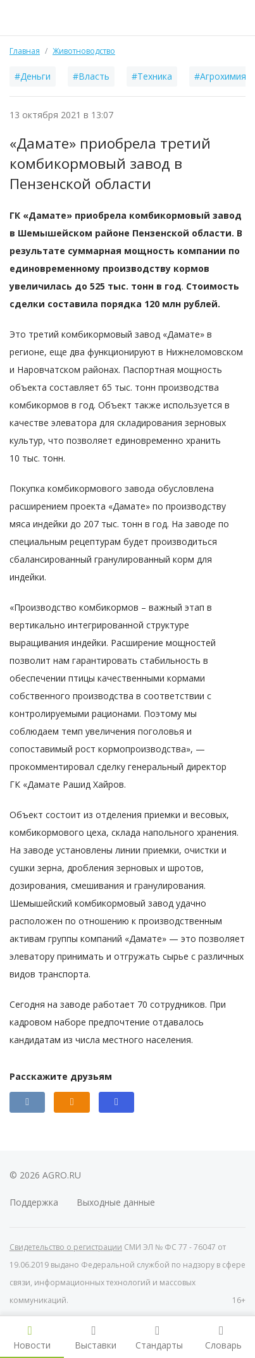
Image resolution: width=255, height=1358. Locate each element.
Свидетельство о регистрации (65, 1247)
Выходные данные (116, 1202)
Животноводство (84, 51)
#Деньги (33, 76)
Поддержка (33, 1202)
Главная (24, 51)
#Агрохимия (220, 76)
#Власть (91, 76)
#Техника (152, 76)
